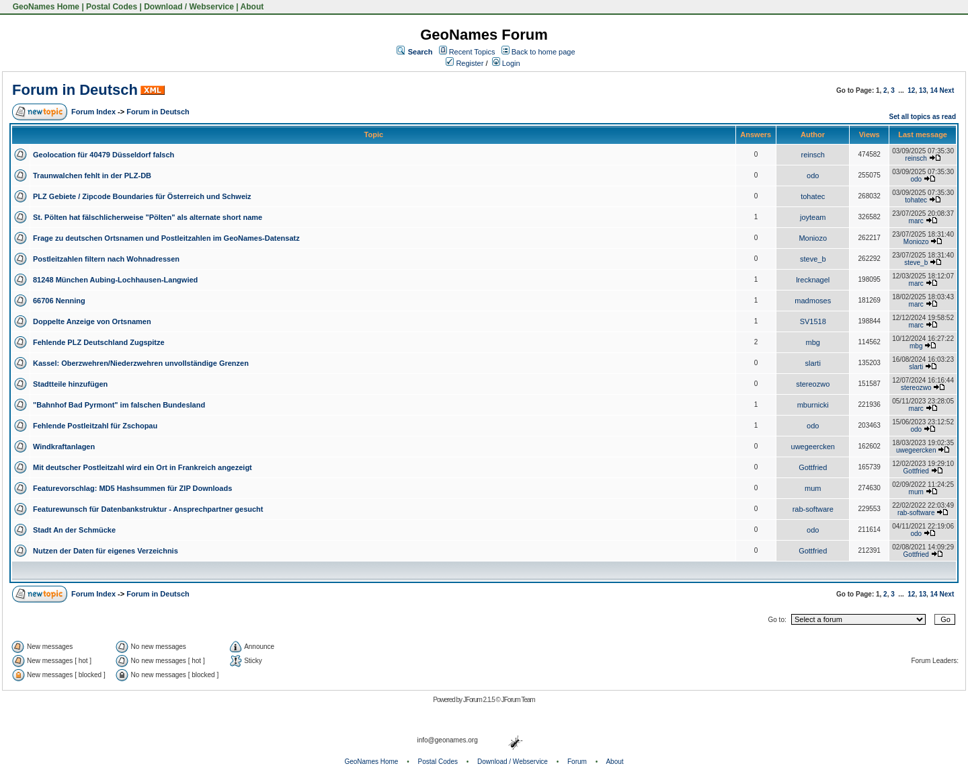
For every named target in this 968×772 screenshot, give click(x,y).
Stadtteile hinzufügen (70, 384)
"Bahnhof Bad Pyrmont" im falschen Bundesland (119, 405)
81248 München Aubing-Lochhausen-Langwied (115, 280)
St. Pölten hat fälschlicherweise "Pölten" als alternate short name (147, 217)
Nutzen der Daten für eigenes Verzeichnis (105, 551)
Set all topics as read (923, 116)
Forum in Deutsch (75, 89)
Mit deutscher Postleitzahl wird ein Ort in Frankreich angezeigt (142, 467)
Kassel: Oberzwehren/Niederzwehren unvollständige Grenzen (141, 363)
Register (464, 63)
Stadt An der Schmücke (74, 530)
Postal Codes (111, 6)
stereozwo (813, 384)
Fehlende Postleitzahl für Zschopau (95, 426)
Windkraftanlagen (64, 446)
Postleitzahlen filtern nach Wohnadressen (106, 259)
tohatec (813, 196)
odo (813, 175)
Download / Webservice (189, 6)
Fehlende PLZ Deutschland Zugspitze (99, 342)
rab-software (813, 509)
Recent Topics (472, 52)
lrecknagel (813, 280)
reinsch (813, 155)
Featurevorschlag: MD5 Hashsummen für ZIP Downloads (132, 488)
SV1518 (813, 321)
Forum (577, 761)
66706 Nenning (59, 301)
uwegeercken (813, 446)
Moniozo (813, 238)
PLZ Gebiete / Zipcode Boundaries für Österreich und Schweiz (142, 196)
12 (911, 90)
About (252, 6)
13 (922, 90)
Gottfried (813, 467)
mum (813, 488)
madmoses (813, 301)
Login (506, 63)
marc (916, 221)
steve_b (813, 259)
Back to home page (543, 52)
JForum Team (518, 699)
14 (934, 90)
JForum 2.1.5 (479, 699)
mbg (813, 342)
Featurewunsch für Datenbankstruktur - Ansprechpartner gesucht (148, 509)
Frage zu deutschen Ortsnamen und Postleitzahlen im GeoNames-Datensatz (166, 238)
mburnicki (813, 405)
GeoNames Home (44, 6)
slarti (813, 363)
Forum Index (93, 112)
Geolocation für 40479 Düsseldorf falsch (103, 155)
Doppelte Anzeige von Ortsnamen (92, 321)
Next (947, 90)
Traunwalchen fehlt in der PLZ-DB (92, 175)
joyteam (813, 217)
